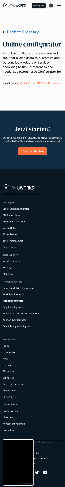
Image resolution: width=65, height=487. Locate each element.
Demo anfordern (33, 151)
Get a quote (38, 5)
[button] (51, 5)
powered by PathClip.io (26, 484)
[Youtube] (37, 472)
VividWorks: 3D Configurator (40, 83)
